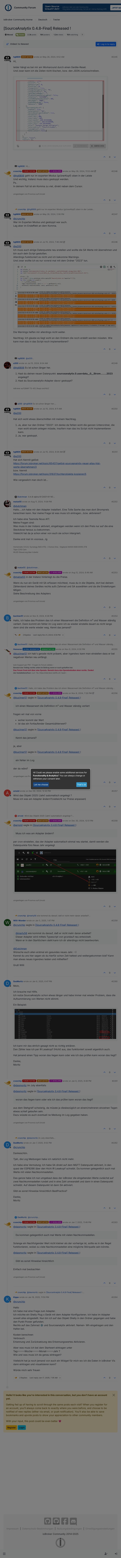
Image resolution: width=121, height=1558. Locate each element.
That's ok (81, 784)
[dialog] (60, 779)
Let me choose (41, 784)
